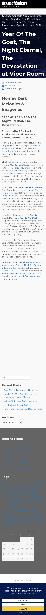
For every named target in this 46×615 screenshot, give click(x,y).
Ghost (30, 171)
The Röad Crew (31, 265)
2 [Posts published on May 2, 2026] (27, 539)
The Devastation (31, 19)
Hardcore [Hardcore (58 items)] (20, 498)
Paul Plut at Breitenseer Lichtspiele (21, 390)
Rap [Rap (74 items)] (11, 515)
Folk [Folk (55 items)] (32, 495)
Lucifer (5, 173)
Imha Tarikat (8, 196)
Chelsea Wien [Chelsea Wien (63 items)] (13, 492)
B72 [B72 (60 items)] (12, 489)
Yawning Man (8, 265)
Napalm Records (32, 16)
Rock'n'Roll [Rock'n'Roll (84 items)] (7, 518)
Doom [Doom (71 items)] (38, 492)
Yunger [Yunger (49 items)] (16, 525)
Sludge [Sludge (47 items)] (4, 522)
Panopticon (35, 276)
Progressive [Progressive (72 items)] (21, 511)
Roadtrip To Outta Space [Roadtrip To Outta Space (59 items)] (24, 515)
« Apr (4, 565)
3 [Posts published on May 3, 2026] (31, 539)
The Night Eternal (11, 22)
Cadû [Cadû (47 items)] (34, 489)
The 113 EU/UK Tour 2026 (16, 405)
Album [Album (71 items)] (5, 484)
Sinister (19, 265)
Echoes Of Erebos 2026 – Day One (20, 401)
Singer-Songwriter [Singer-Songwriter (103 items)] (25, 518)
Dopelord (6, 276)
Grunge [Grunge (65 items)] (12, 498)
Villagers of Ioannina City (14, 268)
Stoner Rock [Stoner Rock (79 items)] (21, 522)
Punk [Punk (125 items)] (5, 514)
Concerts (17, 16)
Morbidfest (23, 276)
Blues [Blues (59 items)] (29, 489)
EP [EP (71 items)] (15, 495)
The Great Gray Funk (33, 262)
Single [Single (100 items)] (39, 518)
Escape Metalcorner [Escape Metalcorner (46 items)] (23, 495)
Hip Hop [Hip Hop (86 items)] (12, 501)
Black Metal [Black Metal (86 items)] (20, 488)
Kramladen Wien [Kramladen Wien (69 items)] (32, 502)
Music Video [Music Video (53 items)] (35, 507)
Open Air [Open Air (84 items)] (6, 510)
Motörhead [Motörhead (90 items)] (24, 506)
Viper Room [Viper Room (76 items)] (8, 525)
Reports (6, 19)
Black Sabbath (19, 171)
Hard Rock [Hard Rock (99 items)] (31, 498)
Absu (14, 276)
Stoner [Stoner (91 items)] (10, 521)
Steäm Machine (12, 85)
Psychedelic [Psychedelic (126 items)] (36, 510)
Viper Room (22, 25)
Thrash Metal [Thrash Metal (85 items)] (35, 521)
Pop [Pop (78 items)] (14, 510)
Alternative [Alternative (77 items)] (14, 484)
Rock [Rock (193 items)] (39, 514)
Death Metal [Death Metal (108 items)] (27, 491)
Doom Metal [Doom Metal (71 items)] (8, 495)
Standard (16, 19)
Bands (7, 16)
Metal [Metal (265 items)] (13, 506)
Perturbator (25, 273)
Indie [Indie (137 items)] (20, 501)
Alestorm (36, 273)
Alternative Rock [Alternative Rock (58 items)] (27, 484)
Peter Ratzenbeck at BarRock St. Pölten (23, 409)
